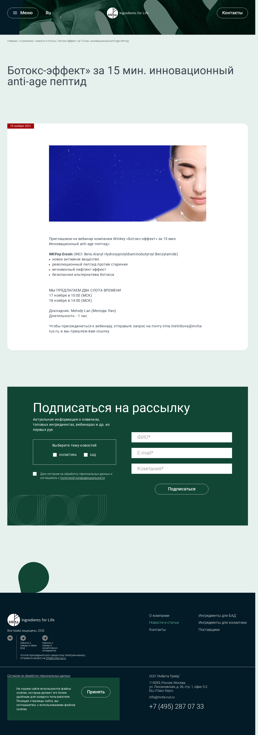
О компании (26, 40)
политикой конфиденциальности (82, 478)
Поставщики (209, 630)
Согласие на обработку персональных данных (38, 675)
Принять (96, 691)
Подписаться (181, 489)
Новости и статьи (45, 40)
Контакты (232, 12)
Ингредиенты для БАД (217, 616)
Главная (12, 40)
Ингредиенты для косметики (223, 622)
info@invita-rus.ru (56, 658)
